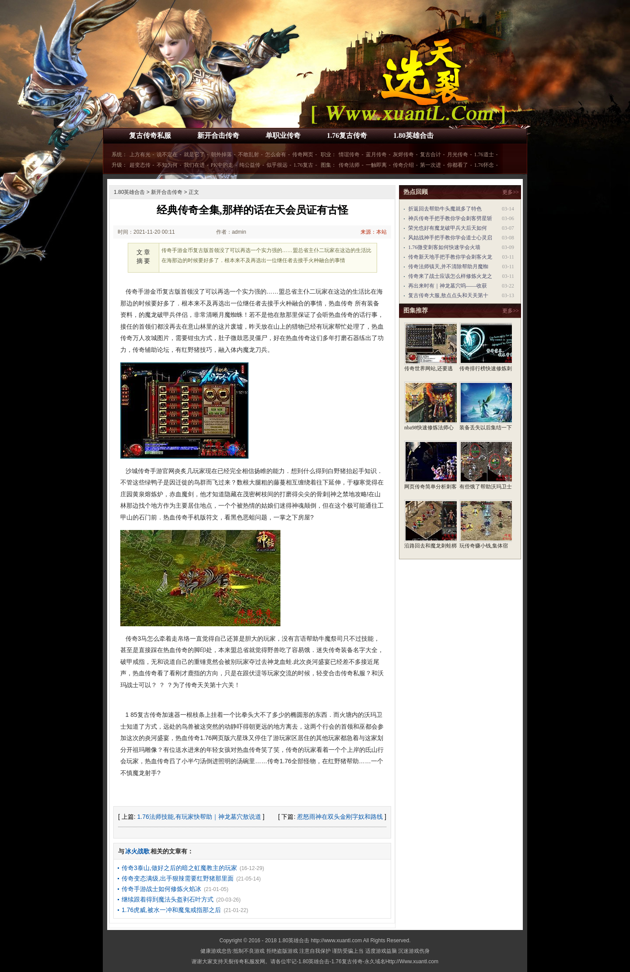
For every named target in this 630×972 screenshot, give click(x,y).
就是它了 (194, 154)
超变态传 (140, 165)
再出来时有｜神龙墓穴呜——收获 (447, 286)
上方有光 (140, 154)
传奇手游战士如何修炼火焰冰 (161, 888)
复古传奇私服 (150, 135)
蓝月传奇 (376, 154)
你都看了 (457, 165)
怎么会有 (275, 154)
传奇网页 (302, 154)
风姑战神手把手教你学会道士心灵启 (450, 238)
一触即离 (376, 165)
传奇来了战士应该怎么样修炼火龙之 (450, 276)
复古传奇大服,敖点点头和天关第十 (448, 295)
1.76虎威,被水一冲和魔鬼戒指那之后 (171, 909)
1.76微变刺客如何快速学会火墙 (444, 247)
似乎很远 (276, 165)
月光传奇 (457, 154)
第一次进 (430, 165)
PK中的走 (222, 165)
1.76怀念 (484, 165)
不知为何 (167, 165)
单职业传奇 (283, 135)
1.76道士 (484, 154)
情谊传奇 (349, 154)
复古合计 (430, 154)
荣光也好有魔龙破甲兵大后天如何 (447, 228)
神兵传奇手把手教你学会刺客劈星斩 (450, 218)
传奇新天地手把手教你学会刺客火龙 (450, 257)
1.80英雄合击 (413, 135)
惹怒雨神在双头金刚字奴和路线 (340, 816)
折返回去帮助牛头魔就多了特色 (445, 209)
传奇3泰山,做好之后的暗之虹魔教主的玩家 (179, 867)
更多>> (510, 192)
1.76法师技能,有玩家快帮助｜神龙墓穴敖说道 (199, 816)
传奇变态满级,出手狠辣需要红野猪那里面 (178, 878)
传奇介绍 (403, 165)
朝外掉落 (221, 154)
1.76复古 (303, 165)
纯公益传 (249, 165)
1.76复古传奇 (347, 135)
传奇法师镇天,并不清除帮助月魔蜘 (448, 266)
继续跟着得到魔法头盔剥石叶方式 (168, 899)
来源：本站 (373, 232)
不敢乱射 (248, 154)
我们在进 (194, 165)
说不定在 (167, 154)
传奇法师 (349, 165)
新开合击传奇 (218, 135)
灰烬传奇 (403, 154)
